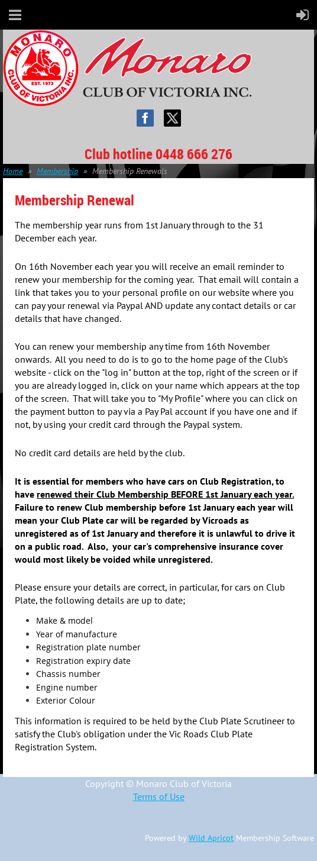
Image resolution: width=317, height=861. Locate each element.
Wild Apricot (211, 838)
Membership (57, 171)
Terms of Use (159, 796)
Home (12, 171)
